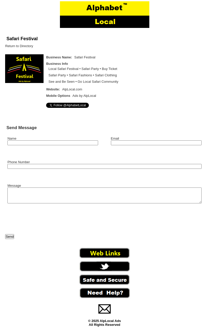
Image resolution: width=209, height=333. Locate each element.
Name (11, 138)
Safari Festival (22, 38)
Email (115, 138)
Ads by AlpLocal (84, 96)
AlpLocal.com (72, 89)
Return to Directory (19, 46)
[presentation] (44, 222)
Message (14, 186)
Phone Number (18, 162)
